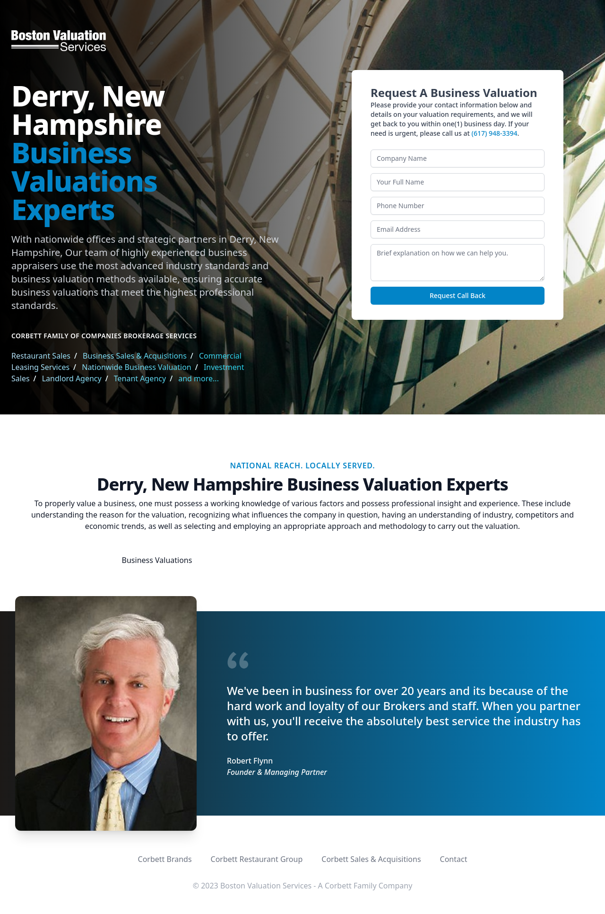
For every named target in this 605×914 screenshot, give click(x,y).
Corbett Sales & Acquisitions (371, 859)
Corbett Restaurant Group (257, 859)
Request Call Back (457, 295)
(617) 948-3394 (495, 133)
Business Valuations (157, 560)
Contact (453, 859)
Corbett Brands (165, 859)
